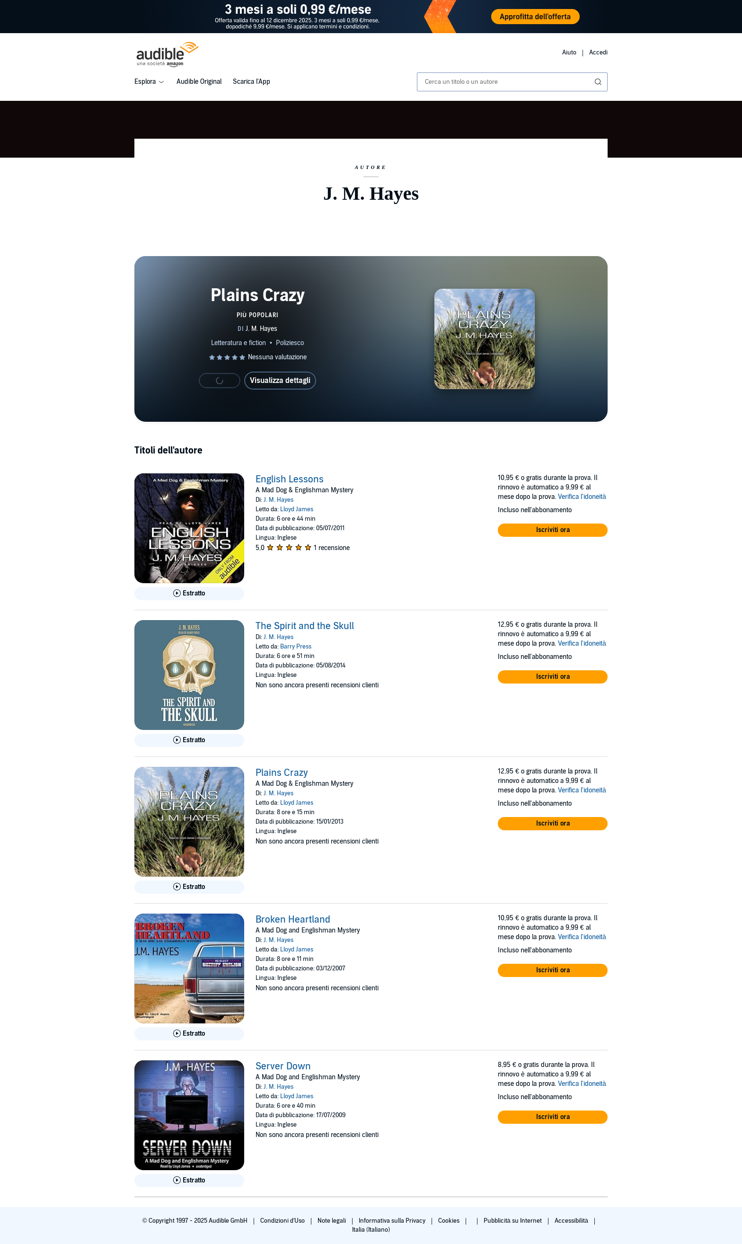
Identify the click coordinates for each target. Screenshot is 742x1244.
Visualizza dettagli (280, 380)
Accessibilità (572, 1221)
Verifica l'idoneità (582, 497)
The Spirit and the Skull (305, 626)
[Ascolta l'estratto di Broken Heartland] (189, 1033)
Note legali (332, 1221)
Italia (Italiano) (371, 1230)
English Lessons (290, 479)
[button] (553, 530)
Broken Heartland (293, 919)
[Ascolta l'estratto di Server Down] (189, 1180)
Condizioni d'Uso (283, 1221)
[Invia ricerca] (599, 81)
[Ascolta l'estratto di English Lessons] (189, 593)
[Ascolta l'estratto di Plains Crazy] (189, 887)
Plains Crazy (282, 773)
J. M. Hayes (278, 500)
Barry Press (295, 646)
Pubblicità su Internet (513, 1221)
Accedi (598, 52)
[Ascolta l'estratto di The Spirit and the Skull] (189, 740)
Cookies (449, 1221)
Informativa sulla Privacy (393, 1221)
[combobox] (512, 81)
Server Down (283, 1066)
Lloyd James (296, 509)
